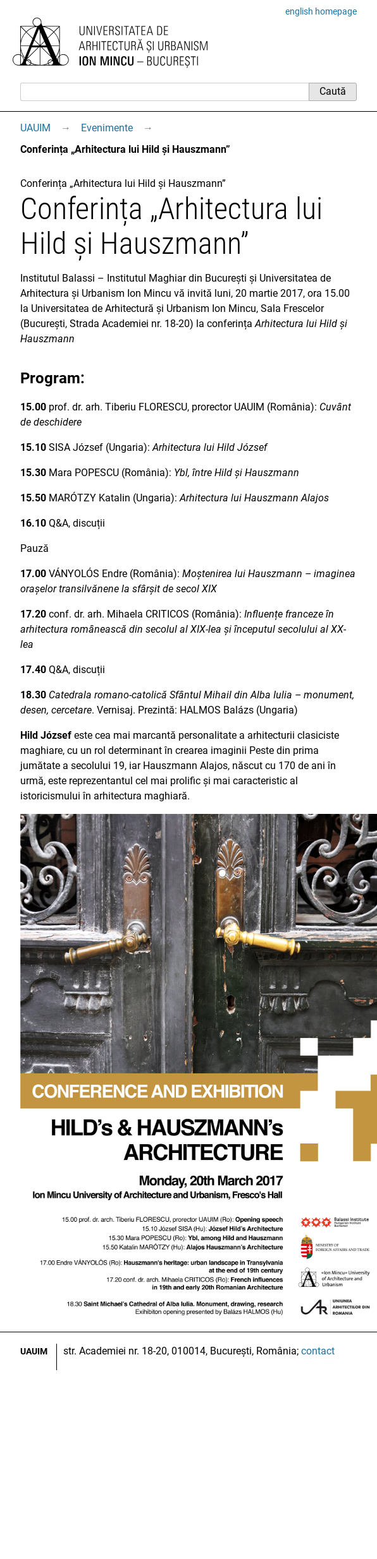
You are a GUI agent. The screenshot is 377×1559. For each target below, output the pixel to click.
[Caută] (164, 91)
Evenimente (107, 128)
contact (318, 1351)
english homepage (321, 11)
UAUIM (35, 128)
